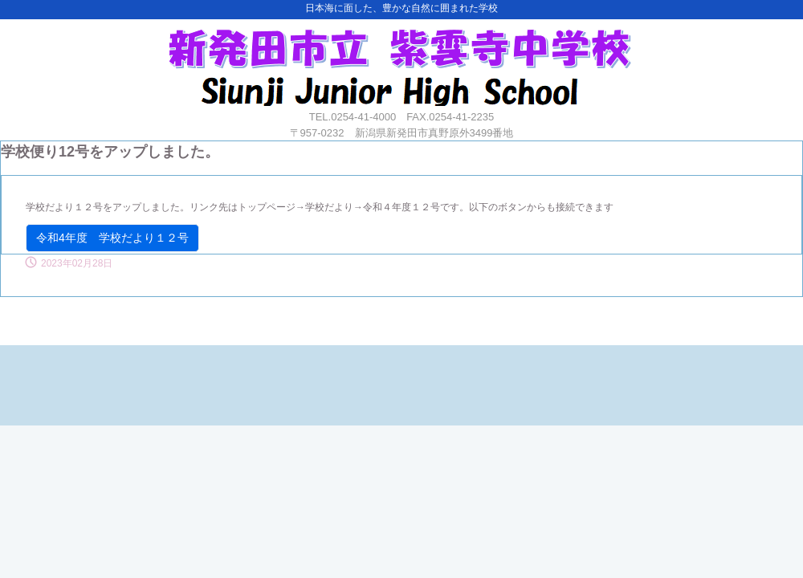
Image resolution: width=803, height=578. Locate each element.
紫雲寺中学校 (400, 62)
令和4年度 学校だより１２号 (112, 237)
